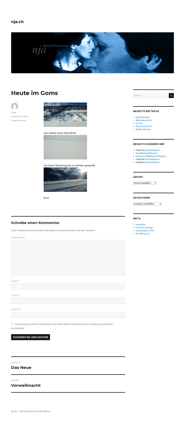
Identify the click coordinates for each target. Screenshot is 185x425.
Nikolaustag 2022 (144, 120)
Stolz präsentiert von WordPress (34, 411)
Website (16, 309)
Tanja (13, 112)
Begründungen (143, 117)
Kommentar (18, 237)
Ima (137, 153)
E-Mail (15, 295)
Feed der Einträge (144, 227)
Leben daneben (18, 120)
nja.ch (17, 21)
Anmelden (141, 224)
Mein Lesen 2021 (144, 126)
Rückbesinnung (143, 129)
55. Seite (139, 123)
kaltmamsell (142, 156)
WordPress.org (143, 233)
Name (15, 281)
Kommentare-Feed (145, 230)
